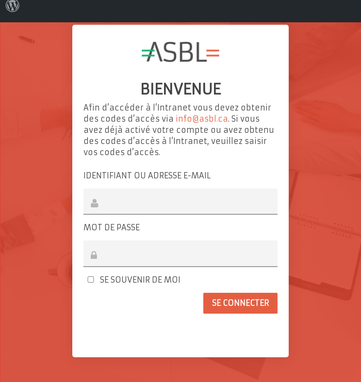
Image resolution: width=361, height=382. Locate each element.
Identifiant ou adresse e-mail (147, 175)
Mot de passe (111, 227)
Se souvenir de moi (131, 280)
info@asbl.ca (202, 119)
